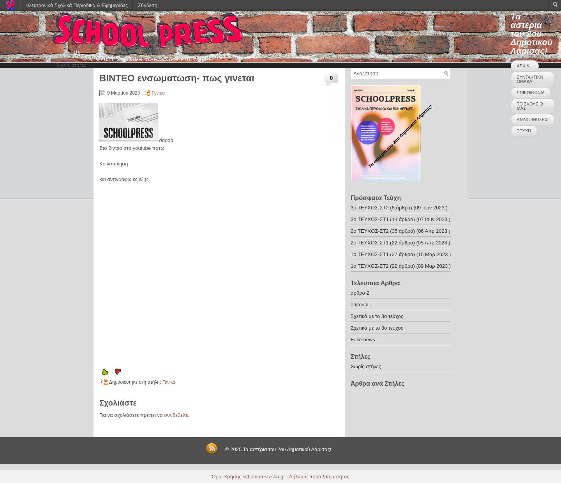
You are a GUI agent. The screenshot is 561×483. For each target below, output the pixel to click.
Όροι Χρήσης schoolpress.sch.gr (248, 476)
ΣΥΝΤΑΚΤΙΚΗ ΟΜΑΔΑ (530, 79)
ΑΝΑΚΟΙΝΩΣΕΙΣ (533, 119)
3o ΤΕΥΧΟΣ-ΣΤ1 (370, 219)
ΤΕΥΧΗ (524, 130)
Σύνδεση (147, 5)
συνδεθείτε (176, 415)
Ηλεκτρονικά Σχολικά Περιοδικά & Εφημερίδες (76, 5)
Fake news (363, 339)
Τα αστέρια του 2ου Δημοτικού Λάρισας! (531, 34)
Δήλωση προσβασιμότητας (319, 476)
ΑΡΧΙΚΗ (525, 65)
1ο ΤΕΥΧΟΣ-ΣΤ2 (369, 266)
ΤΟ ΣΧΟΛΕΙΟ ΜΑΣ (530, 106)
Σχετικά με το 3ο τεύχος (377, 316)
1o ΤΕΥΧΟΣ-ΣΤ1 (370, 254)
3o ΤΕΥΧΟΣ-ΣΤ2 (370, 208)
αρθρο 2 (360, 293)
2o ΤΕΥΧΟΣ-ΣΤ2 (370, 231)
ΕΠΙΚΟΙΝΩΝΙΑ (531, 92)
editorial (360, 304)
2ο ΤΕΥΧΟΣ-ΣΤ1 (369, 243)
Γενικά (158, 93)
